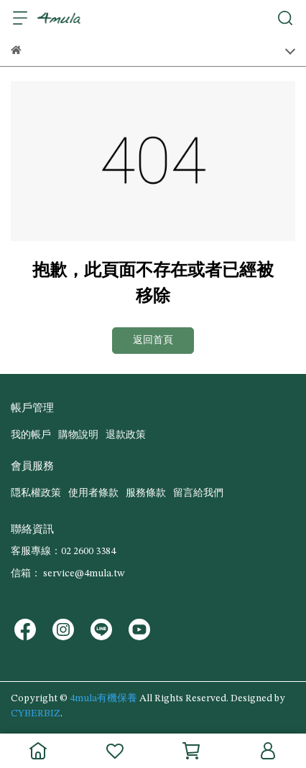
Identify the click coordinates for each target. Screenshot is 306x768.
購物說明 (78, 435)
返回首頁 (153, 340)
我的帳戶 (31, 435)
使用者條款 (93, 493)
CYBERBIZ (35, 713)
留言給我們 (198, 493)
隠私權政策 (36, 493)
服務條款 (146, 493)
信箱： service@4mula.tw (67, 573)
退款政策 (126, 435)
